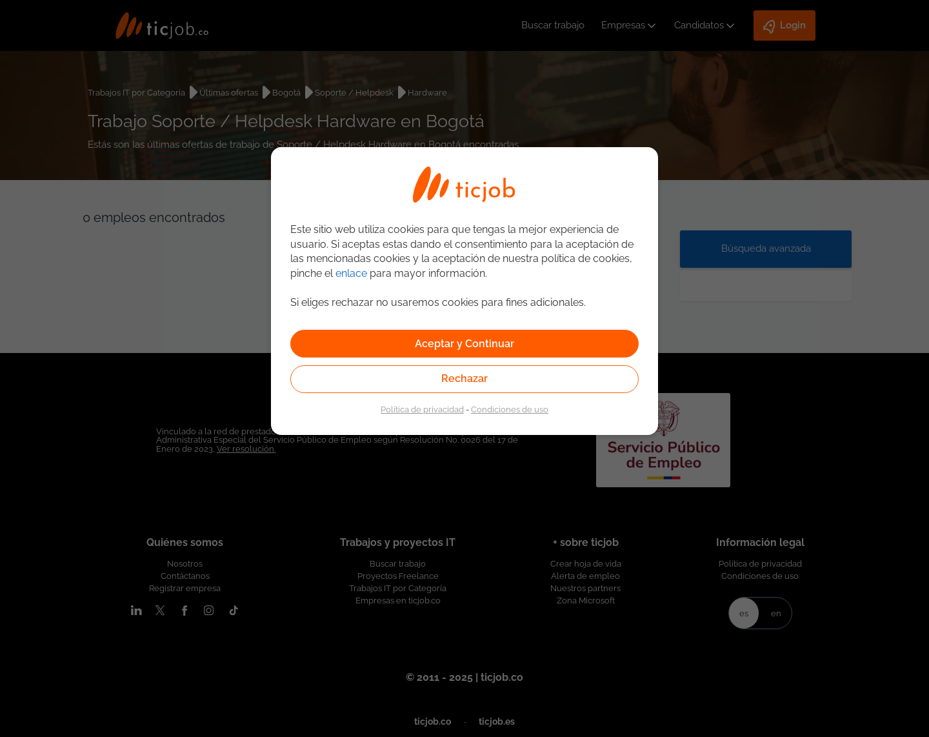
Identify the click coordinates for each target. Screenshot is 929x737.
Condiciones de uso (509, 409)
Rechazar (464, 378)
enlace (351, 273)
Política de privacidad (422, 409)
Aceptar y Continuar (464, 344)
